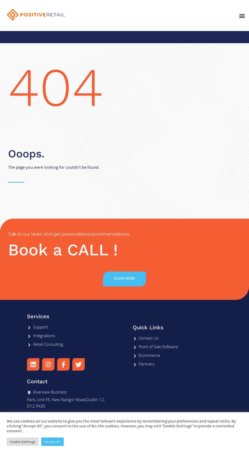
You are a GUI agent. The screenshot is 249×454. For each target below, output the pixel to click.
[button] (241, 15)
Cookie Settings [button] (22, 442)
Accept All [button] (52, 442)
